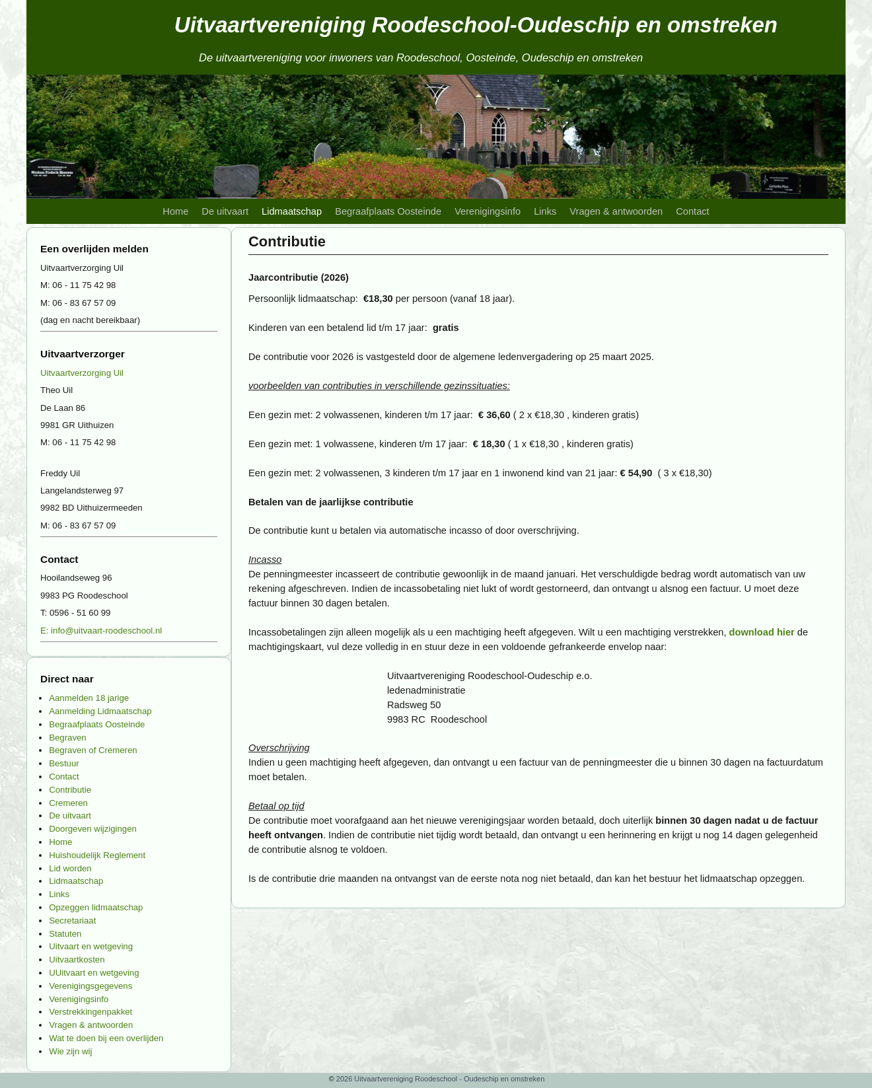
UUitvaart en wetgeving (94, 973)
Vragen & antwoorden (616, 211)
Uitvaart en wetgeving (91, 946)
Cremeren (68, 803)
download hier (762, 632)
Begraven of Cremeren (93, 750)
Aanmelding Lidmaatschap (100, 711)
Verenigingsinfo (487, 211)
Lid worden (70, 868)
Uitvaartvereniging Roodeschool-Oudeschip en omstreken (476, 25)
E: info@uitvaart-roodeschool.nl (101, 630)
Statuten (65, 934)
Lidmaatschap (292, 211)
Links (545, 211)
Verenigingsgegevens (90, 986)
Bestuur (64, 763)
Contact (692, 211)
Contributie (70, 790)
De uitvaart (224, 211)
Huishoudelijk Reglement (97, 855)
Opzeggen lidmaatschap (96, 907)
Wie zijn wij (70, 1051)
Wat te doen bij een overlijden (106, 1038)
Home (175, 211)
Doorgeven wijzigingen (93, 829)
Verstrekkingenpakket (90, 1012)
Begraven (67, 738)
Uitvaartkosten (76, 959)
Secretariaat (72, 920)
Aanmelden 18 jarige (89, 698)
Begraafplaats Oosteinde (388, 211)
